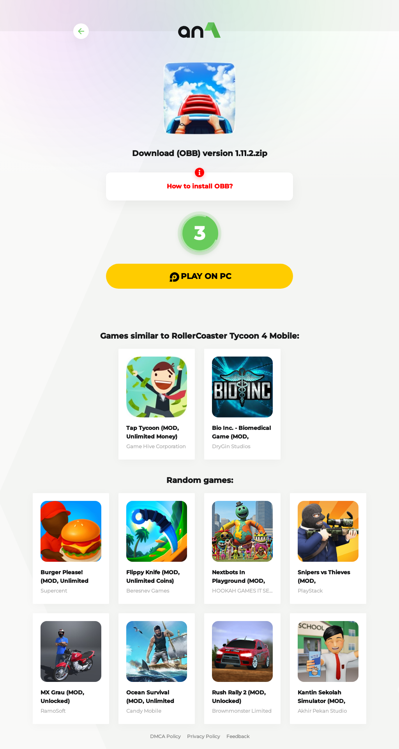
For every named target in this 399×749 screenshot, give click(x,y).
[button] (199, 276)
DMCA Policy (165, 736)
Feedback (237, 736)
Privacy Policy (203, 736)
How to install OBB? (200, 186)
